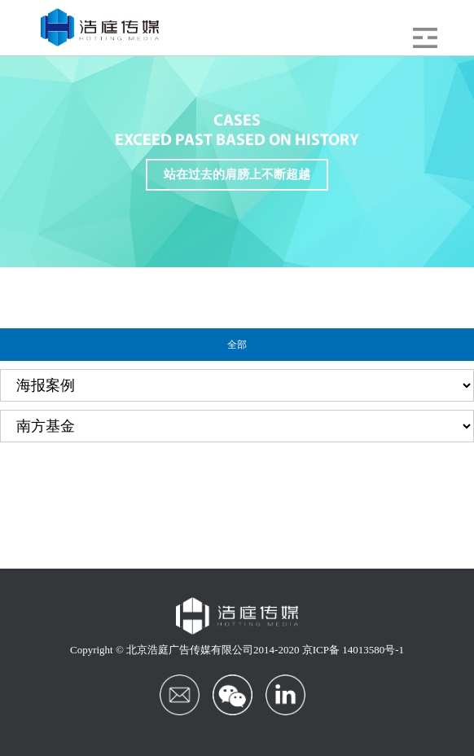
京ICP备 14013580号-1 (353, 650)
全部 (237, 344)
